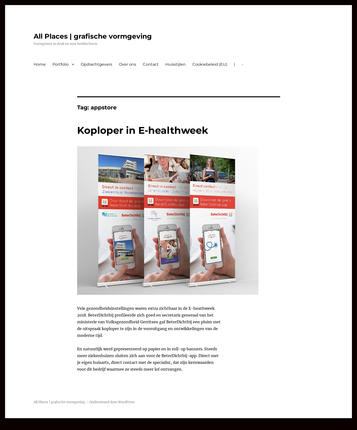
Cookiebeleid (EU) (209, 64)
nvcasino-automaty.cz (21, 426)
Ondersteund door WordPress (112, 402)
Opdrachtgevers (96, 64)
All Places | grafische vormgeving (93, 36)
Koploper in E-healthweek (142, 130)
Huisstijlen (175, 64)
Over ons (127, 64)
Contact (151, 64)
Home (40, 64)
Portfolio (60, 64)
